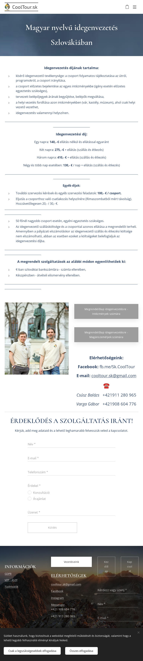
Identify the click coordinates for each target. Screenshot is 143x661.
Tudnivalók (11, 586)
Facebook (57, 591)
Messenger (58, 605)
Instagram (57, 598)
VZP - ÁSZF (11, 580)
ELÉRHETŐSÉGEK (69, 575)
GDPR (8, 573)
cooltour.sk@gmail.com (113, 375)
